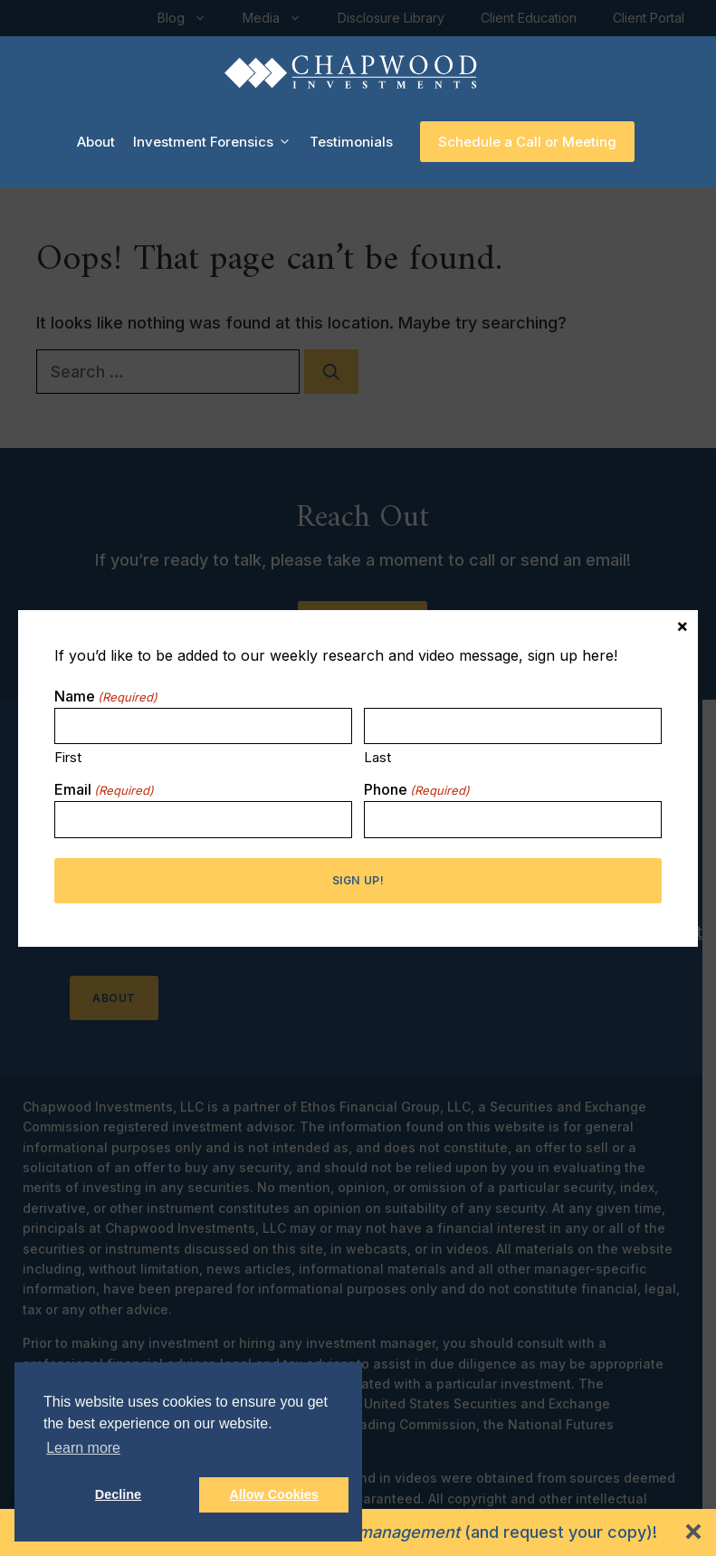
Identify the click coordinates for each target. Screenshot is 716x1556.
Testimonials (351, 141)
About (96, 141)
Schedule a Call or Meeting (527, 141)
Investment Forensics (217, 142)
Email (104, 789)
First (67, 757)
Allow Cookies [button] (273, 1494)
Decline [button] (118, 1494)
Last (377, 757)
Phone (417, 789)
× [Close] (682, 624)
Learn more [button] (83, 1448)
